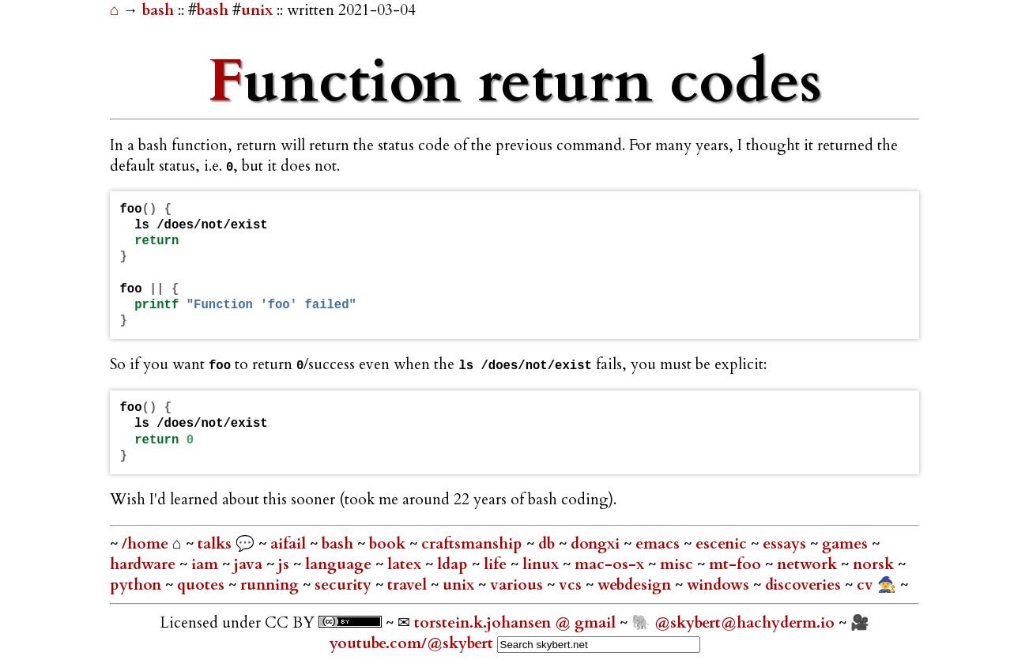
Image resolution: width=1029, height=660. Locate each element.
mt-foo (737, 564)
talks (215, 544)
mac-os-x (611, 564)
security (345, 585)
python (137, 585)
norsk (875, 564)
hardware (144, 564)
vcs (572, 585)
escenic (723, 544)
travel (409, 585)
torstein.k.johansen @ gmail (517, 623)
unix (257, 10)
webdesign (636, 585)
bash (160, 10)
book (389, 544)
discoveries (805, 585)
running (271, 585)
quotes (202, 585)
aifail (290, 544)
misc (678, 564)
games (847, 544)
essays (786, 544)
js (285, 564)
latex (406, 564)
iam (206, 564)
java (250, 564)
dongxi (597, 544)
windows (720, 585)
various (518, 585)
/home (145, 544)
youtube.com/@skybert (411, 643)
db (548, 544)
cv (867, 585)
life (497, 564)
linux (542, 564)
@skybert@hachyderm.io (744, 623)
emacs (659, 544)
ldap (454, 564)
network (809, 564)
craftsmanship (473, 544)
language (340, 564)
